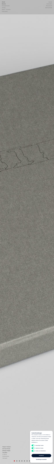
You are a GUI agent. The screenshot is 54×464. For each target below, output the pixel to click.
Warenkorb (49, 6)
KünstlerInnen (6, 6)
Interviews (5, 11)
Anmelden (49, 4)
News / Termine (6, 9)
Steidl (3, 2)
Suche (50, 2)
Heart (18, 232)
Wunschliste (48, 8)
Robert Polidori (6, 453)
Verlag (3, 8)
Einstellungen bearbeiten (41, 459)
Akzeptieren (41, 455)
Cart (27, 232)
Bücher (4, 4)
